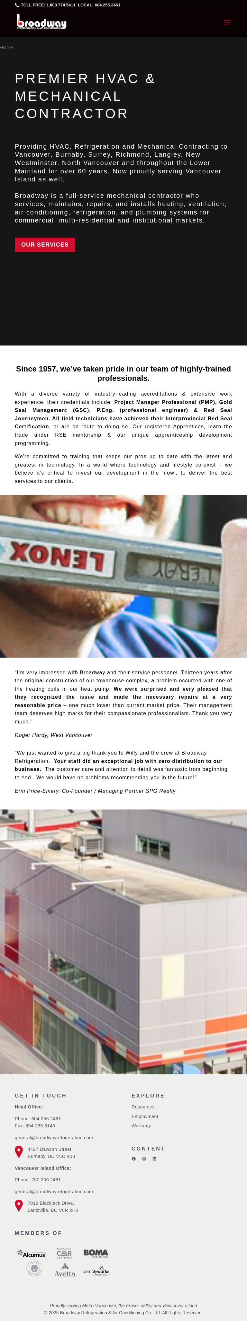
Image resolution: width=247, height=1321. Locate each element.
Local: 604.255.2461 (98, 5)
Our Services (45, 244)
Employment (145, 1116)
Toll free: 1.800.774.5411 (48, 5)
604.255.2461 (46, 1118)
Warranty (141, 1125)
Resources (143, 1106)
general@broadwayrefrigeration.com (54, 1137)
